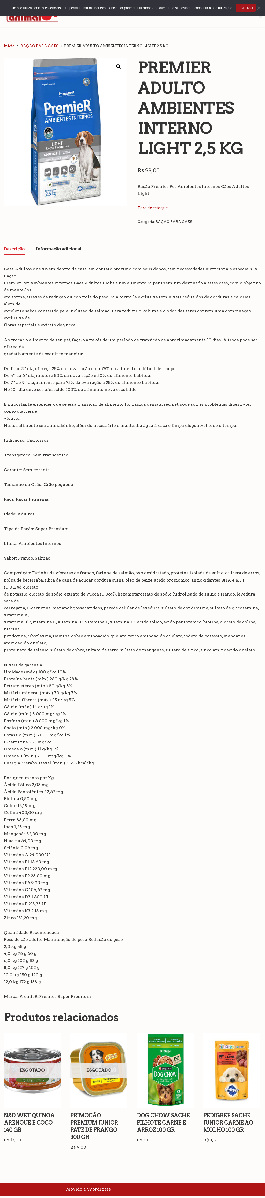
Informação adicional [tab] (59, 248)
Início (9, 46)
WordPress (99, 1191)
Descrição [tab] (14, 248)
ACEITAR (245, 8)
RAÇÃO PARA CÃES (39, 46)
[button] (118, 66)
